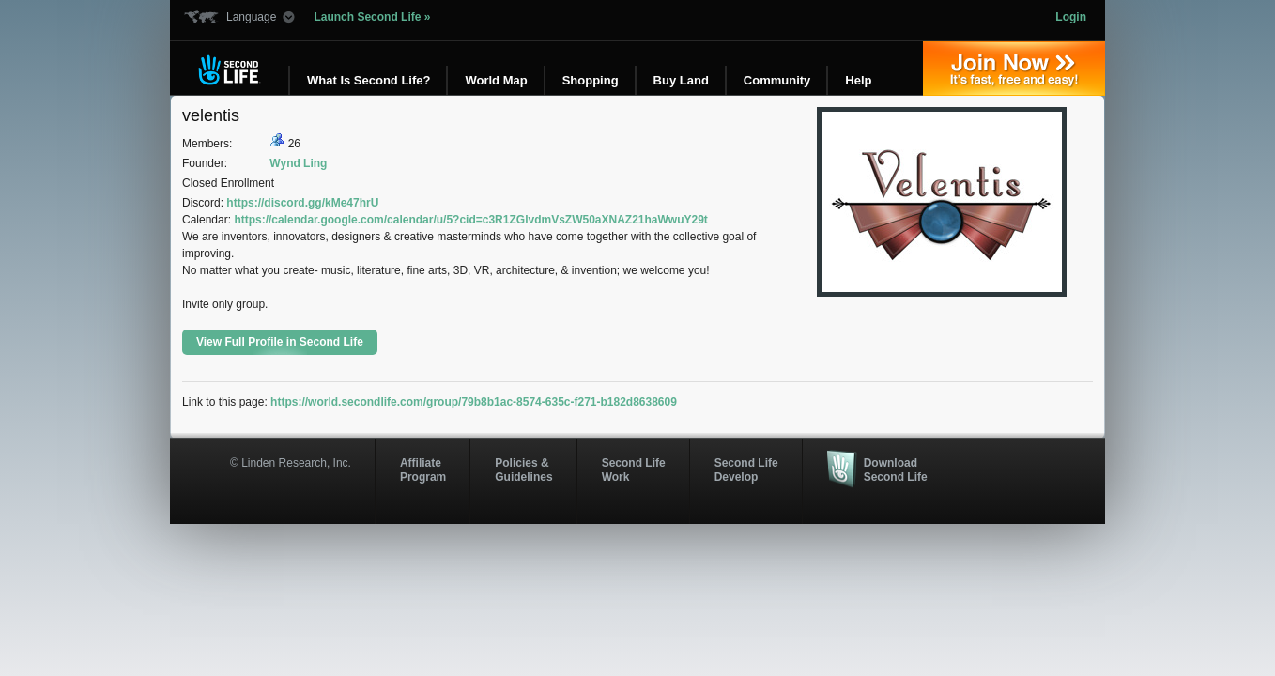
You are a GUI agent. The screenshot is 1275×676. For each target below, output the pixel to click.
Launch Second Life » (372, 16)
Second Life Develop (746, 469)
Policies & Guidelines (523, 469)
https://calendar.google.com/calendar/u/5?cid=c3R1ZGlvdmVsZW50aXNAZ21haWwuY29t (470, 219)
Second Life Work (634, 469)
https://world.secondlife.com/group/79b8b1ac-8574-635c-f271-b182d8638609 (473, 401)
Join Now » (1014, 68)
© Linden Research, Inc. (290, 462)
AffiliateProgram (423, 469)
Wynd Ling (298, 163)
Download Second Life (896, 469)
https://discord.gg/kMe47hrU (302, 202)
